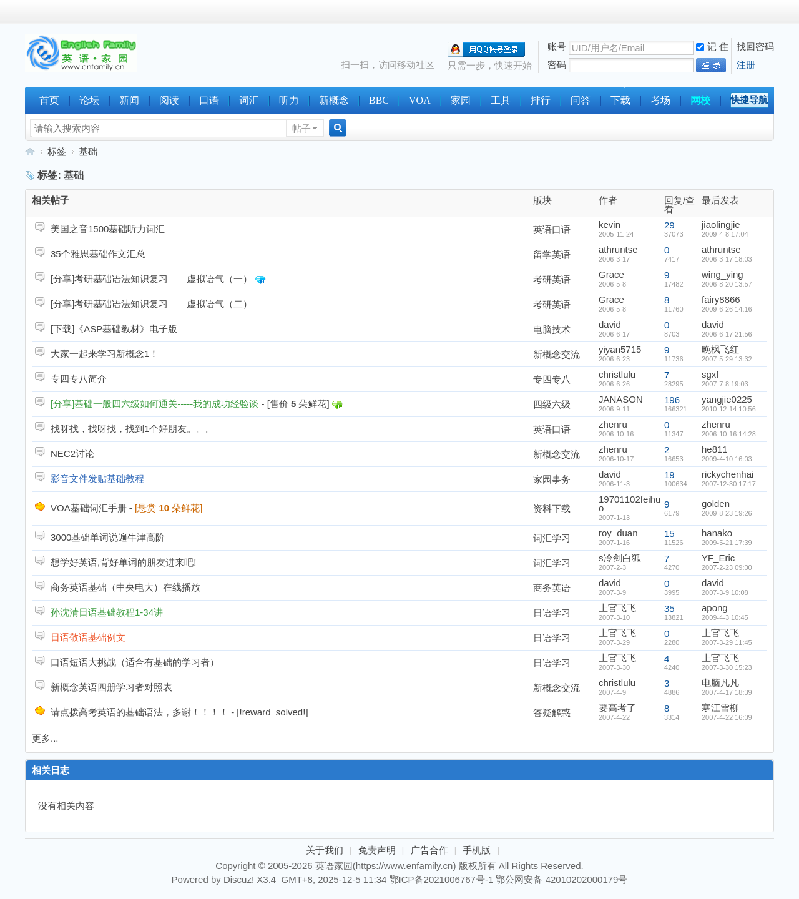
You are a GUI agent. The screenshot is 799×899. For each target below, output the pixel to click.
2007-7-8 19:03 (725, 384)
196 (672, 400)
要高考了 (617, 707)
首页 (49, 100)
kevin (609, 224)
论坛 (89, 100)
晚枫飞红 (720, 349)
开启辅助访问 (771, 11)
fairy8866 (721, 299)
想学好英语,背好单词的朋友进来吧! (123, 562)
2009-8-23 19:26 (727, 513)
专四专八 (552, 379)
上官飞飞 (617, 607)
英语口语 (552, 229)
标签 (56, 151)
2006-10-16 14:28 (729, 434)
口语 (209, 100)
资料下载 (552, 508)
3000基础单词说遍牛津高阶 (108, 537)
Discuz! (238, 879)
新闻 (129, 100)
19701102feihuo (629, 503)
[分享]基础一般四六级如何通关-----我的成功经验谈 (154, 403)
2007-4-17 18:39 (727, 692)
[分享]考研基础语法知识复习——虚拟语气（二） (151, 303)
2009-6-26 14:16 (727, 309)
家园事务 (552, 479)
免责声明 (377, 850)
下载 (620, 100)
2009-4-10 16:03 (727, 459)
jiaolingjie (721, 224)
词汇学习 (552, 538)
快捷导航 (749, 99)
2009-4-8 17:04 (725, 234)
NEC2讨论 (72, 453)
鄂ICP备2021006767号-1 (442, 879)
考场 (660, 100)
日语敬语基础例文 (88, 637)
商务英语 (552, 587)
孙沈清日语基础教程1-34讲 (107, 612)
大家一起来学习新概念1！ (105, 353)
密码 (556, 64)
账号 (556, 46)
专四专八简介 (79, 378)
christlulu (617, 374)
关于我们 (324, 850)
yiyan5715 (620, 349)
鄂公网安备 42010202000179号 (561, 879)
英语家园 (30, 151)
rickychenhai (727, 474)
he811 (715, 449)
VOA (420, 100)
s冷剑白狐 (620, 558)
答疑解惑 (552, 712)
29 (669, 225)
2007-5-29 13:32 (727, 359)
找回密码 (755, 46)
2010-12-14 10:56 (729, 409)
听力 (289, 100)
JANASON (621, 399)
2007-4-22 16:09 (727, 717)
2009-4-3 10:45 (725, 617)
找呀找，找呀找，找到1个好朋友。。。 (133, 428)
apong (715, 607)
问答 (581, 100)
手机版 (477, 850)
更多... (45, 738)
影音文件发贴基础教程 (97, 478)
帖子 (301, 128)
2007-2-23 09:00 (727, 567)
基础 (88, 151)
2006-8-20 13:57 (727, 284)
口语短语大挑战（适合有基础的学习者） (135, 662)
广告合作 (429, 850)
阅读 (169, 100)
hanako (717, 533)
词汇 (249, 100)
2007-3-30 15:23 (727, 667)
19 (669, 474)
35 (669, 608)
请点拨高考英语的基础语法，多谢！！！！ (139, 712)
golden (716, 503)
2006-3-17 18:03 (727, 259)
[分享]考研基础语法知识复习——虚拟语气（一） (151, 278)
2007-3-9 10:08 (725, 592)
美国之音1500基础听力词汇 (108, 229)
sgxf (710, 374)
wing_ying (722, 274)
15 (669, 533)
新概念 (334, 100)
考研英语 (552, 279)
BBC (379, 100)
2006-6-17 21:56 (727, 334)
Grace (611, 274)
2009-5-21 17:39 (727, 542)
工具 (501, 100)
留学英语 (552, 254)
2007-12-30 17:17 (729, 484)
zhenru (613, 424)
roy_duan (618, 533)
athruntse (618, 249)
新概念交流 (556, 354)
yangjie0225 (727, 399)
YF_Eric (718, 558)
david (610, 324)
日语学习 (552, 612)
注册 (746, 64)
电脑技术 (552, 329)
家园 (461, 100)
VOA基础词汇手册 (89, 508)
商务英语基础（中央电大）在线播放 (125, 587)
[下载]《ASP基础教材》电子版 (114, 328)
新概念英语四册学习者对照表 (111, 687)
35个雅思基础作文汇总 (98, 253)
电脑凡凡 (720, 682)
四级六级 (552, 404)
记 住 (712, 46)
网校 (700, 100)
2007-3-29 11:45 (727, 642)
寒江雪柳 (720, 707)
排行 (541, 100)
